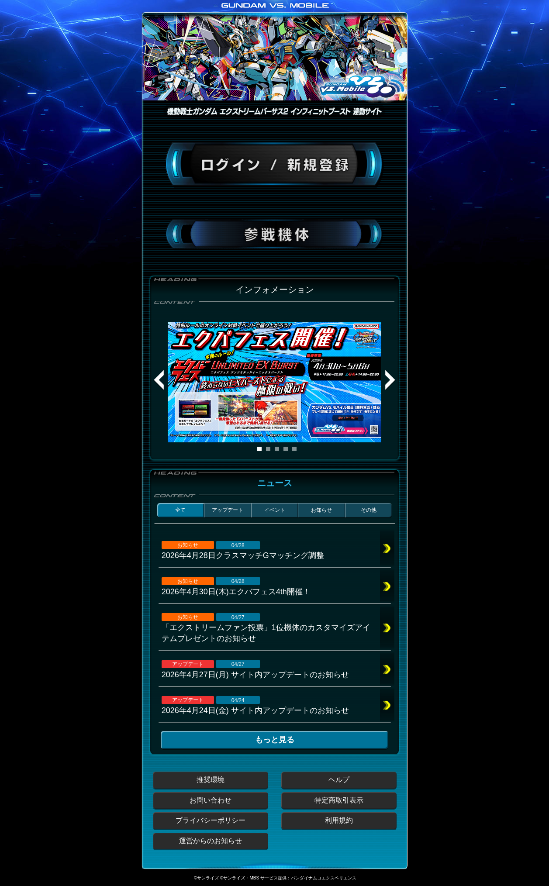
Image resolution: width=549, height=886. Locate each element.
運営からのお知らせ (210, 841)
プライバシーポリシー (210, 820)
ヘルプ (338, 779)
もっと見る (274, 739)
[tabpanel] (275, 382)
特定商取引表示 (338, 800)
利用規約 (339, 820)
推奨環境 (210, 779)
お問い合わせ (210, 800)
